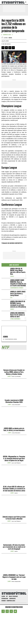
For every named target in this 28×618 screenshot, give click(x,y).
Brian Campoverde (16, 581)
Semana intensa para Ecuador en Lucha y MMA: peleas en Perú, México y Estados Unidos (14, 372)
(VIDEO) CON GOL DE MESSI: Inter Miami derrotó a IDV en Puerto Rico (17, 271)
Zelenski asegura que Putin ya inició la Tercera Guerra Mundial (14, 518)
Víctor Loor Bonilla (16, 376)
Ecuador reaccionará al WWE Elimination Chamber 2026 (14, 401)
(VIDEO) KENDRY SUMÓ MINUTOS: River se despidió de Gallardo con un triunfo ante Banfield (18, 283)
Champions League (7, 34)
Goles (12, 276)
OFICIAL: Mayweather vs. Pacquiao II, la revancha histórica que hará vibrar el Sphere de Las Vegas (14, 459)
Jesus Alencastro (16, 404)
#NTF (9, 376)
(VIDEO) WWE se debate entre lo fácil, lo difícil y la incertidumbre (14, 429)
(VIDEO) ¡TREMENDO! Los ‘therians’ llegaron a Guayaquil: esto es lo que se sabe (14, 577)
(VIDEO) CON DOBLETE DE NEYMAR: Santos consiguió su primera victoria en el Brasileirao (18, 304)
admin (10, 37)
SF (11, 297)
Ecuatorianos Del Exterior (17, 287)
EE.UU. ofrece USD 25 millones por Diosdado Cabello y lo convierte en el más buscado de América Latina (14, 489)
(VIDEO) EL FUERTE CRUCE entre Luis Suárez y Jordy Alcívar (17, 293)
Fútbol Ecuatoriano (15, 318)
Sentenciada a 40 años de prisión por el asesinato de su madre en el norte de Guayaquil (14, 547)
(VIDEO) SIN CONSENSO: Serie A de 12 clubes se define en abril (17, 315)
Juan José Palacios (16, 462)
